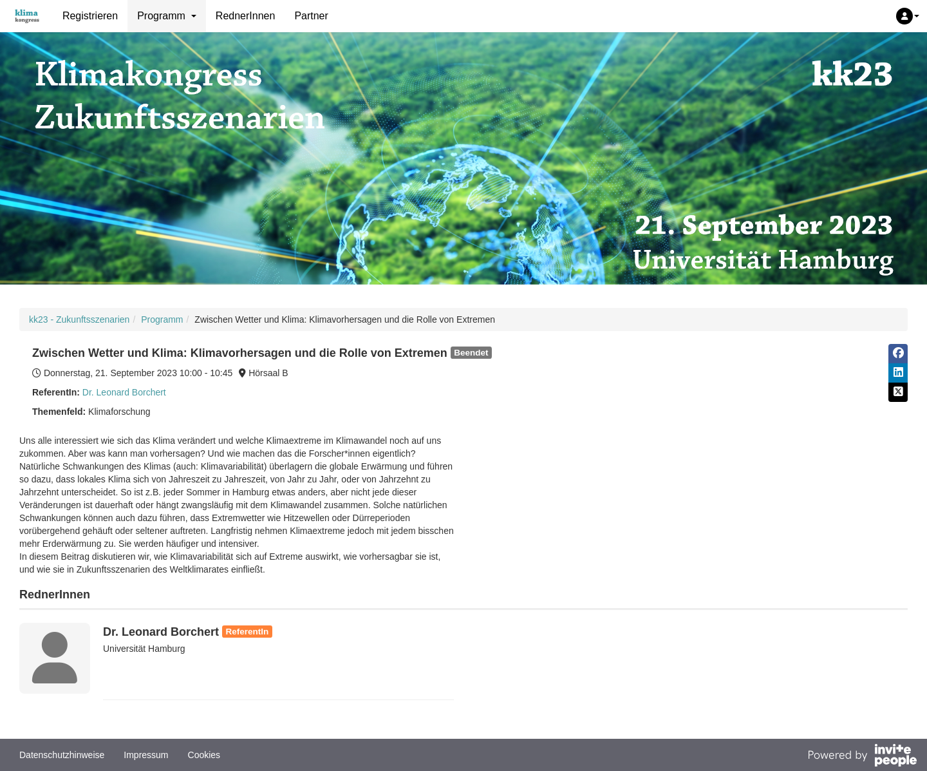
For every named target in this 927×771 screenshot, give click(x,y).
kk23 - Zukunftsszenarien (79, 319)
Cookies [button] (204, 755)
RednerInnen (246, 15)
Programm (162, 319)
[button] (907, 16)
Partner (311, 15)
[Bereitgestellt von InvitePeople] (862, 757)
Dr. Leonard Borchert (124, 392)
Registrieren (90, 15)
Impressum (146, 755)
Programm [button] (166, 15)
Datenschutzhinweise (61, 755)
